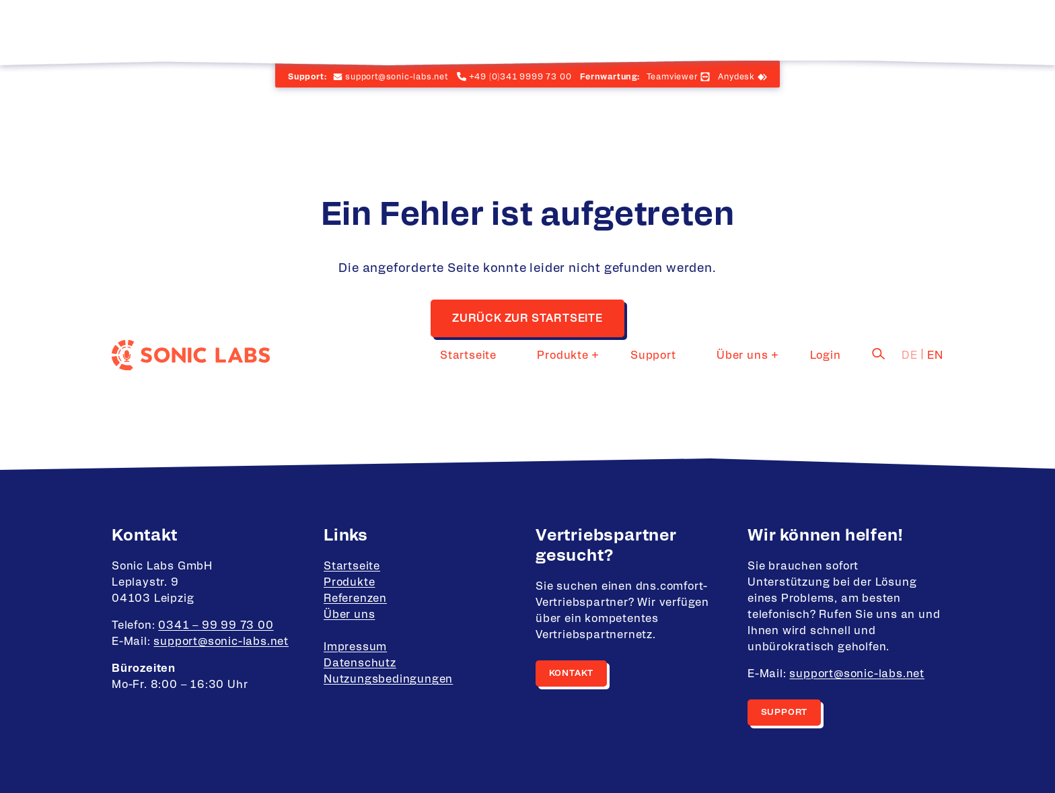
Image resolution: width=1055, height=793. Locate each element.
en (935, 30)
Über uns (761, 30)
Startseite (535, 30)
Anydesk (736, 77)
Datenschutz (360, 663)
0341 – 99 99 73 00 (215, 625)
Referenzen (355, 598)
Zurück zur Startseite (527, 318)
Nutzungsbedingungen (388, 679)
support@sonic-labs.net (221, 641)
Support (692, 30)
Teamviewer (672, 77)
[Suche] (878, 29)
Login (835, 30)
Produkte (610, 30)
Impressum (355, 647)
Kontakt (571, 673)
